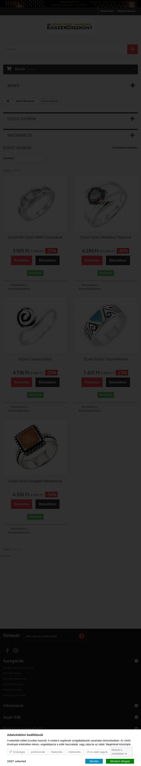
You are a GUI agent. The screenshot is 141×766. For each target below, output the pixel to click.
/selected (16, 761)
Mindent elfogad (120, 761)
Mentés (94, 761)
